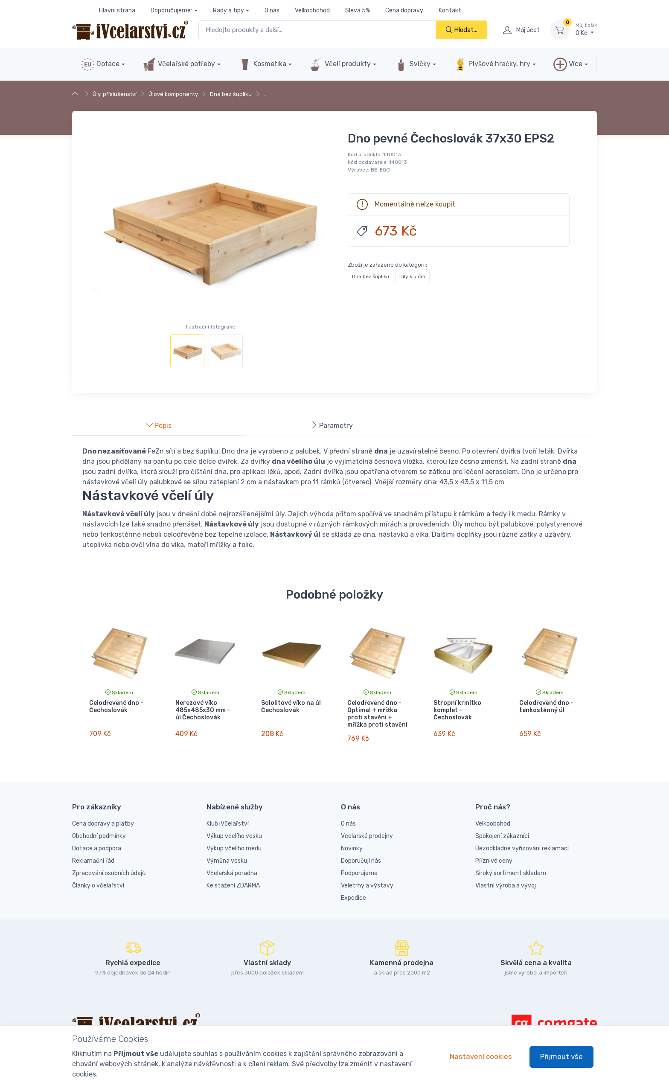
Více (567, 64)
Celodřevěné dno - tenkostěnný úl (546, 706)
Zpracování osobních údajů (108, 865)
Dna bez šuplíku (231, 94)
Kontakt (450, 10)
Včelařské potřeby (179, 64)
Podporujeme (359, 865)
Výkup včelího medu (234, 840)
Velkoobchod (312, 10)
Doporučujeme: (171, 10)
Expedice (353, 890)
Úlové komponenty (173, 94)
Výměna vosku (227, 853)
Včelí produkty (340, 64)
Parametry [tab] (332, 426)
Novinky (352, 840)
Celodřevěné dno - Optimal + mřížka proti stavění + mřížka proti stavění (377, 713)
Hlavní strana (117, 10)
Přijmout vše (561, 1056)
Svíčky (412, 64)
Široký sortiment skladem (510, 865)
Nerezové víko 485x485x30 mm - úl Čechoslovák (202, 710)
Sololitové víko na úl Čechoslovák (291, 706)
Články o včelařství (98, 877)
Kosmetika (262, 64)
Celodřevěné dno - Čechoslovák (116, 706)
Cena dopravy (404, 10)
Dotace (100, 64)
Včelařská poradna (232, 865)
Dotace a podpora (96, 840)
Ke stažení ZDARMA (233, 877)
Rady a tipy (228, 10)
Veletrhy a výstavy (367, 877)
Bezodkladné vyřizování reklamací (522, 840)
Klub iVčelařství (228, 816)
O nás (272, 10)
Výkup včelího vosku (234, 828)
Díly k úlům (412, 276)
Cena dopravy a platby (103, 816)
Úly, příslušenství (115, 94)
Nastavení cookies (481, 1056)
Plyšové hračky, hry (492, 64)
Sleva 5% (357, 10)
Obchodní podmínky (99, 828)
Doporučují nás (361, 853)
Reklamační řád (93, 853)
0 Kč (586, 29)
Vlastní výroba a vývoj (505, 877)
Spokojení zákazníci (502, 828)
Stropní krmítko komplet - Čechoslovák (457, 710)
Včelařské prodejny (367, 828)
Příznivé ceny (493, 853)
